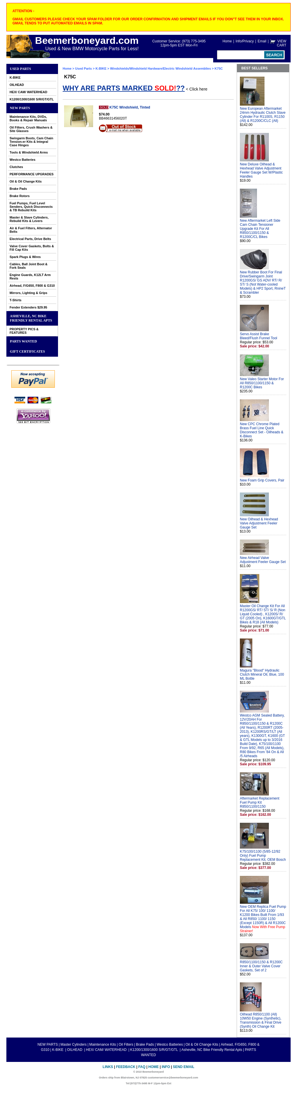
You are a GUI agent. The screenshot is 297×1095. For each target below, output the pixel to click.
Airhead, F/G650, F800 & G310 (32, 285)
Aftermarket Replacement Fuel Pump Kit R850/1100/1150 (259, 802)
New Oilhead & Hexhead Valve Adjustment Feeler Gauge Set (259, 523)
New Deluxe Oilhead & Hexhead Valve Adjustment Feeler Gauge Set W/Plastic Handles (261, 170)
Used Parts (20, 69)
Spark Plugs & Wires (25, 257)
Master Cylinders (74, 1044)
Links (108, 1067)
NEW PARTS (20, 108)
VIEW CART (281, 43)
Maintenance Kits (102, 1044)
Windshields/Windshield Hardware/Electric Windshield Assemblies (160, 68)
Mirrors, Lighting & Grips (28, 293)
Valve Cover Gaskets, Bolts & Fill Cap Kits (32, 247)
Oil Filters (126, 1044)
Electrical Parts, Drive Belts (30, 239)
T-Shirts (15, 300)
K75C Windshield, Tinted (129, 107)
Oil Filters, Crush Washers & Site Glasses (31, 129)
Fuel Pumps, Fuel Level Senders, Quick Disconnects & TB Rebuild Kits (31, 206)
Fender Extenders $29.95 (28, 307)
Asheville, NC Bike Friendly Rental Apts (31, 318)
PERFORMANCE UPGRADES (32, 174)
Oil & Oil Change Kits (26, 181)
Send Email (183, 1067)
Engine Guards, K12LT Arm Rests (30, 276)
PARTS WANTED (23, 341)
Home (227, 41)
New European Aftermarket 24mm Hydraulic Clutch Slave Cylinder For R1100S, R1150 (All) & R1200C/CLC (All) (262, 115)
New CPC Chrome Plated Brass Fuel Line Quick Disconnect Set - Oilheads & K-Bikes (261, 430)
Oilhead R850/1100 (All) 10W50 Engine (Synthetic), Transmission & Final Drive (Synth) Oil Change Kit (260, 1020)
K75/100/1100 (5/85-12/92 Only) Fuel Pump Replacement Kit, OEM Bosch (263, 855)
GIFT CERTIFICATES (27, 351)
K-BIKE (15, 77)
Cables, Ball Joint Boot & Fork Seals (29, 265)
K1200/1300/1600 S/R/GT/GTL (32, 99)
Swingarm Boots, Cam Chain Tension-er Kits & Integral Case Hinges (31, 141)
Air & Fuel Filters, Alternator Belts (31, 229)
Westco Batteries (22, 159)
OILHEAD (17, 84)
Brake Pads (18, 188)
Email (262, 41)
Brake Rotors (20, 196)
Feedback (125, 1067)
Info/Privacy (245, 41)
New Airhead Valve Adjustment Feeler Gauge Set (263, 560)
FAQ (142, 1067)
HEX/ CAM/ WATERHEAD (28, 92)
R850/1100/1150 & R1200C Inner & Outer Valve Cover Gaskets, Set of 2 (261, 966)
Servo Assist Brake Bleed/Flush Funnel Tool (258, 336)
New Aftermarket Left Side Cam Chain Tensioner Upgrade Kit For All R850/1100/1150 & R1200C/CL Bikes (260, 229)
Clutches (16, 167)
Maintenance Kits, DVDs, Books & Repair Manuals (28, 118)
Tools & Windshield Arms (29, 152)
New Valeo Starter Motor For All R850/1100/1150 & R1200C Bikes (262, 383)
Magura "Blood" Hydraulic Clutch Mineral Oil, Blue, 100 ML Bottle (262, 674)
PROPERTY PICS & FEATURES (24, 330)
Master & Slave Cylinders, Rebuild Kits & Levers (29, 219)
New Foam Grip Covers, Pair (262, 480)
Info (166, 1067)
